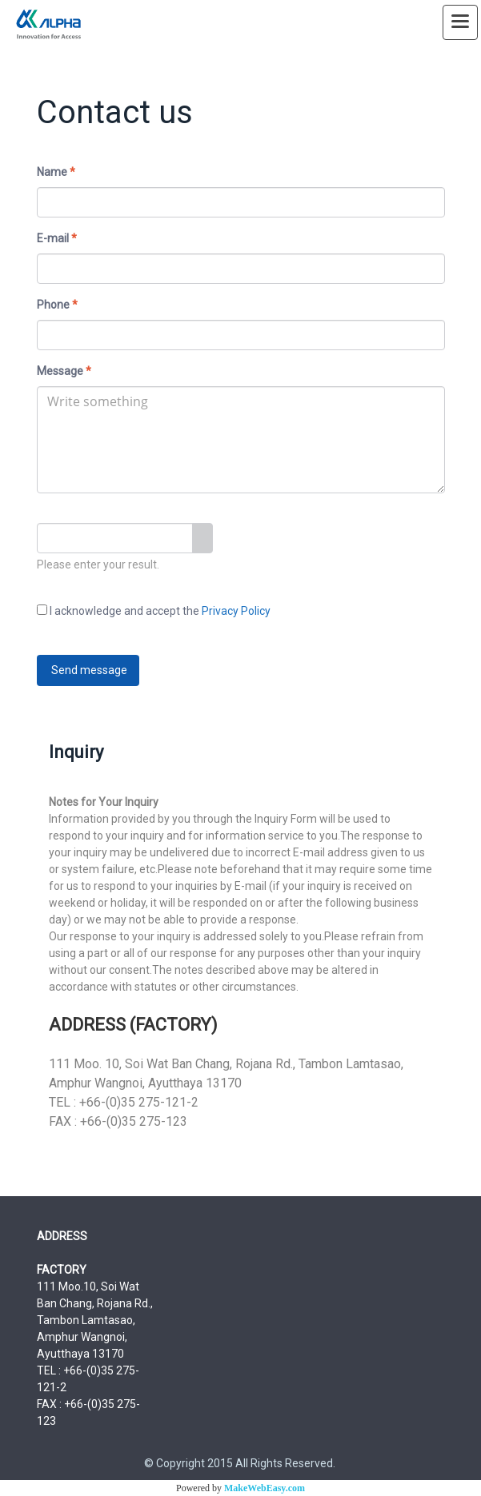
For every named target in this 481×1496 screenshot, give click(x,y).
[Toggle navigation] (460, 22)
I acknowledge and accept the (154, 610)
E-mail (57, 238)
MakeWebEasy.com (264, 1488)
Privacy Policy (236, 610)
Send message (88, 670)
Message (64, 371)
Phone (57, 304)
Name (56, 172)
